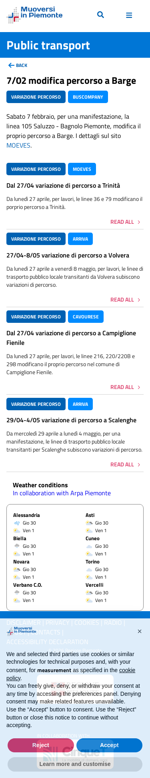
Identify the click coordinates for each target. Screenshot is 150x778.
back (21, 65)
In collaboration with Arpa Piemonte (62, 493)
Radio (113, 622)
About (16, 632)
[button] (139, 645)
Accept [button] (109, 759)
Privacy (58, 622)
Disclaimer (23, 622)
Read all (122, 221)
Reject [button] (40, 759)
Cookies (86, 622)
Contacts (45, 632)
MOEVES (18, 145)
